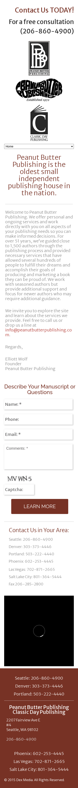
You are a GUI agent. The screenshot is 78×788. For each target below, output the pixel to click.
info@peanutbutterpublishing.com (38, 332)
